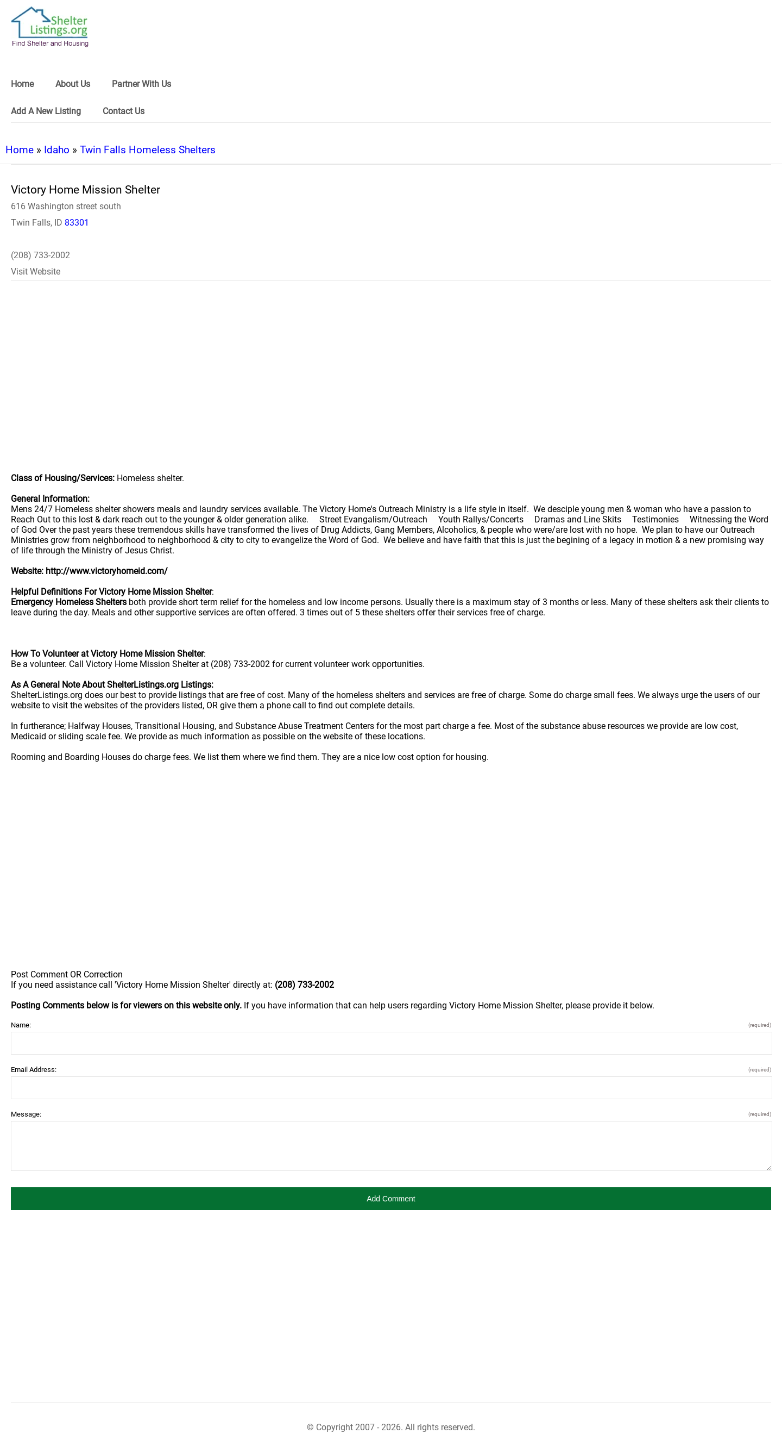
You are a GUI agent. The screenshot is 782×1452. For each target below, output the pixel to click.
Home (19, 150)
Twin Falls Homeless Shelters (148, 150)
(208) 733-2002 (40, 255)
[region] (391, 384)
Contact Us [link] (123, 111)
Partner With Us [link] (141, 84)
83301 (77, 222)
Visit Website (35, 271)
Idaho (57, 150)
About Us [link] (72, 84)
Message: (391, 1114)
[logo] (50, 27)
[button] (391, 1198)
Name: (391, 1025)
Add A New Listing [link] (46, 111)
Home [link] (22, 84)
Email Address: (391, 1069)
